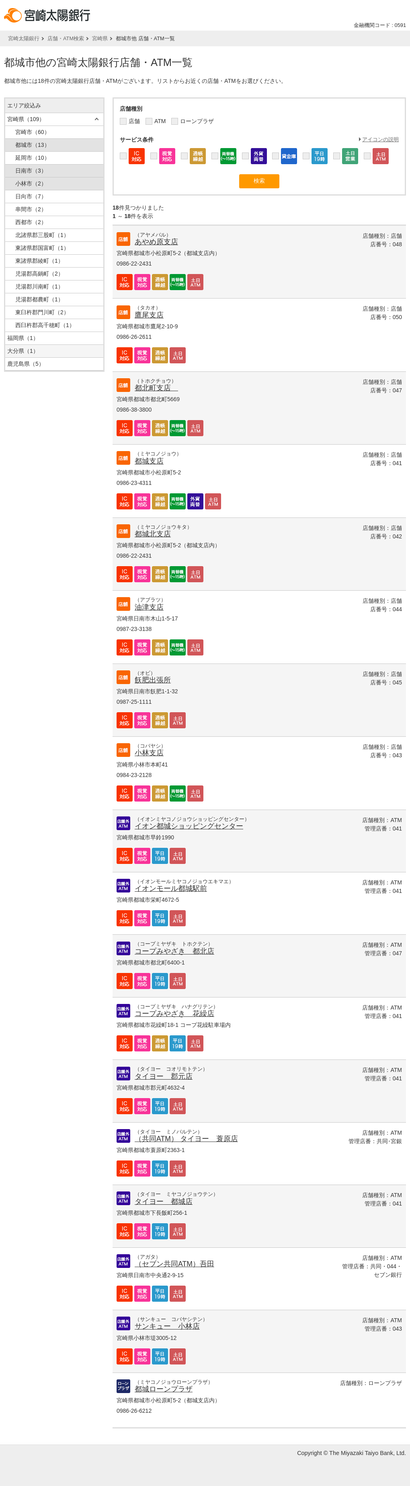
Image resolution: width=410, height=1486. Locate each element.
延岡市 (32, 158)
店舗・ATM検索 (65, 38)
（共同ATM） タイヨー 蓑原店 (186, 1139)
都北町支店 (156, 388)
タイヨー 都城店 (164, 1201)
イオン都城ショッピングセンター (189, 826)
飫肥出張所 (153, 680)
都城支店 (149, 461)
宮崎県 (100, 38)
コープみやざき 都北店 (174, 951)
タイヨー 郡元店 (164, 1076)
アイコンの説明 (380, 139)
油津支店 (149, 607)
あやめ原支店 (156, 242)
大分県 (23, 351)
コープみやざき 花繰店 (174, 1014)
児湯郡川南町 (39, 286)
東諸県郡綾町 (39, 261)
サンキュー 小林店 (167, 1326)
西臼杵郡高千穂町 (45, 325)
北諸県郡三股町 (42, 235)
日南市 (31, 170)
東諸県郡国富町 (42, 248)
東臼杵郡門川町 (42, 312)
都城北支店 (153, 534)
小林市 (31, 183)
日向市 (31, 196)
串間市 (31, 209)
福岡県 (23, 338)
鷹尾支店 (149, 315)
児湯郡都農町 (39, 299)
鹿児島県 (25, 364)
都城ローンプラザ (164, 1389)
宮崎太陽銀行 (23, 38)
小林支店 (149, 753)
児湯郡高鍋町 (39, 273)
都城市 (32, 145)
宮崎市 (32, 132)
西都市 (31, 222)
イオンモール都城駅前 (171, 888)
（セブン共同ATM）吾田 (174, 1264)
